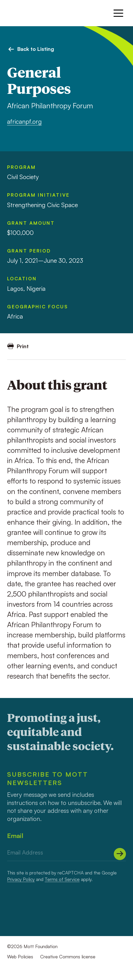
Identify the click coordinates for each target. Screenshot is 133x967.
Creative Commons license (67, 956)
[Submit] (120, 854)
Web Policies (20, 956)
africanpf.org (24, 121)
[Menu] (118, 13)
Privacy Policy (21, 879)
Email (15, 835)
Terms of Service (62, 879)
